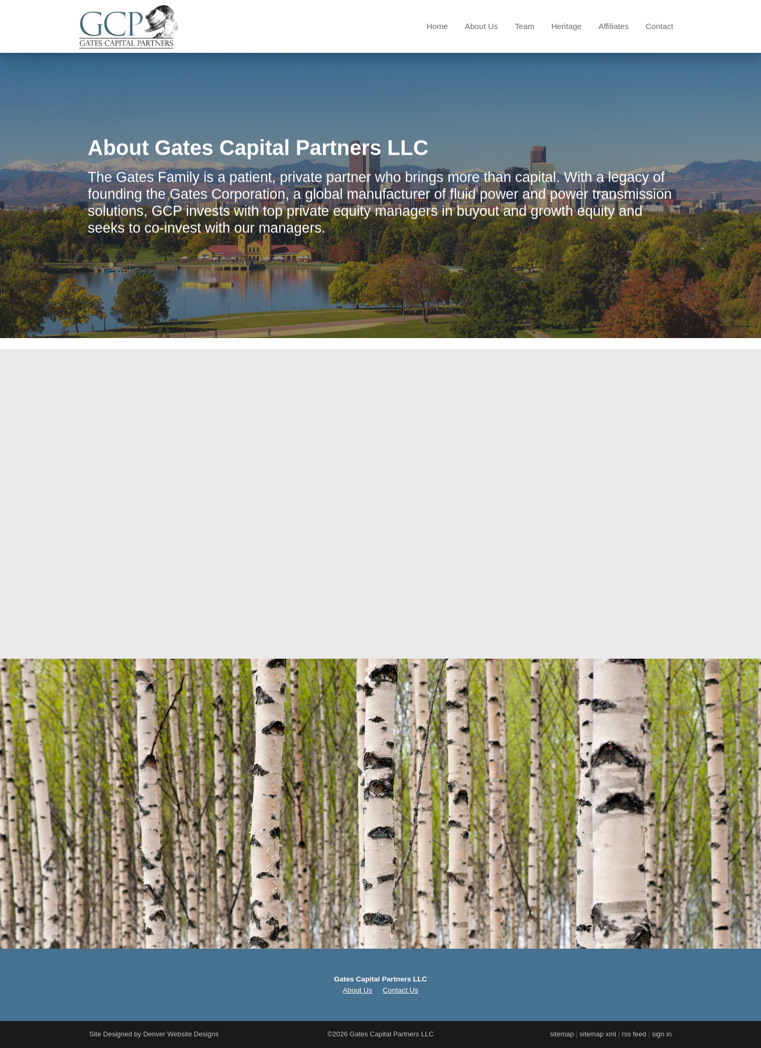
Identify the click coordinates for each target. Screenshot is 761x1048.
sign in (662, 1034)
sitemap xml (598, 1034)
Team (524, 26)
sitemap (562, 1034)
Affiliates (614, 26)
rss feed (634, 1034)
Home (437, 26)
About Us (481, 26)
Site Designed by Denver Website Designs (154, 1034)
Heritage (566, 26)
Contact (659, 26)
